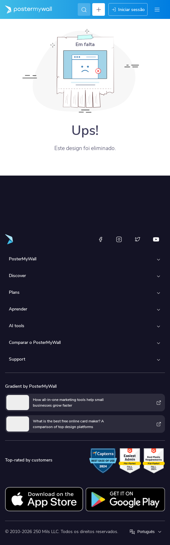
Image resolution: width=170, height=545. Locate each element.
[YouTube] (156, 239)
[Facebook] (100, 239)
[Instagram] (119, 239)
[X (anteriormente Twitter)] (137, 239)
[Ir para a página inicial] (26, 9)
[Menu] (157, 9)
